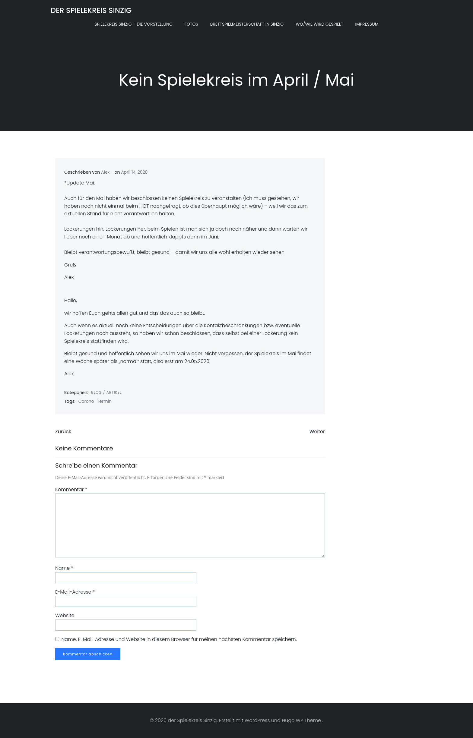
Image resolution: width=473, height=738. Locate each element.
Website (65, 615)
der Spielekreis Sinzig (91, 10)
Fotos (191, 24)
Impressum (366, 24)
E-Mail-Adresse (75, 591)
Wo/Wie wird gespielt (319, 24)
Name (64, 568)
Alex (105, 172)
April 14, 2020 (134, 172)
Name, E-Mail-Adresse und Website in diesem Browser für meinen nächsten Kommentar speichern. (179, 639)
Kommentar (71, 489)
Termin (104, 401)
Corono (86, 401)
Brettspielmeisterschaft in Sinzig (247, 24)
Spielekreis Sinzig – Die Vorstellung (133, 24)
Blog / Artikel (106, 392)
